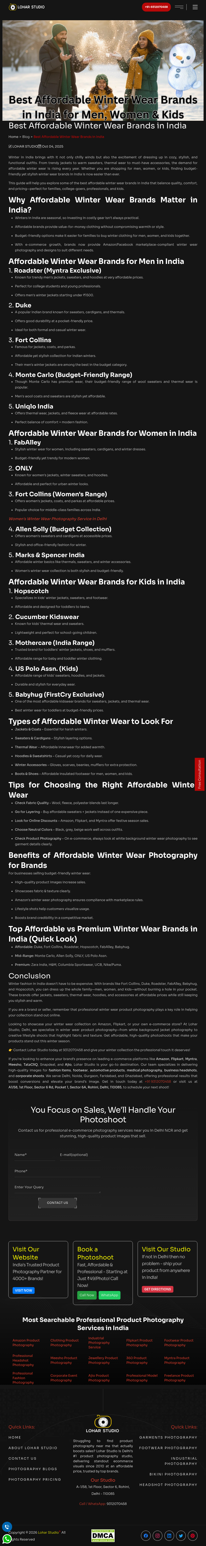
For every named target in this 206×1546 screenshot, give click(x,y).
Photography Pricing (34, 1479)
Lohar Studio (49, 1532)
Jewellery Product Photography (103, 1360)
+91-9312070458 (156, 7)
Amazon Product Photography (26, 1342)
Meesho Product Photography (63, 1360)
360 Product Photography (136, 1360)
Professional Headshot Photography (23, 1360)
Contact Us (22, 1458)
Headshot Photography (168, 1485)
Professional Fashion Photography (23, 1378)
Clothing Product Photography (64, 1342)
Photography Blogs (32, 1469)
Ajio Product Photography (99, 1378)
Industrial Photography (181, 1461)
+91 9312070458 (158, 1081)
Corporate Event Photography (63, 1378)
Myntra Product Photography (176, 1360)
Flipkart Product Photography (139, 1342)
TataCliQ (31, 1064)
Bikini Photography (173, 1474)
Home (13, 137)
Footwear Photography (168, 1448)
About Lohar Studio (33, 1448)
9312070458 (117, 1504)
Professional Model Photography (142, 1378)
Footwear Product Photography (178, 1342)
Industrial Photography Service (99, 1342)
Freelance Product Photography (179, 1378)
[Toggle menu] (193, 7)
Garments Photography (168, 1437)
